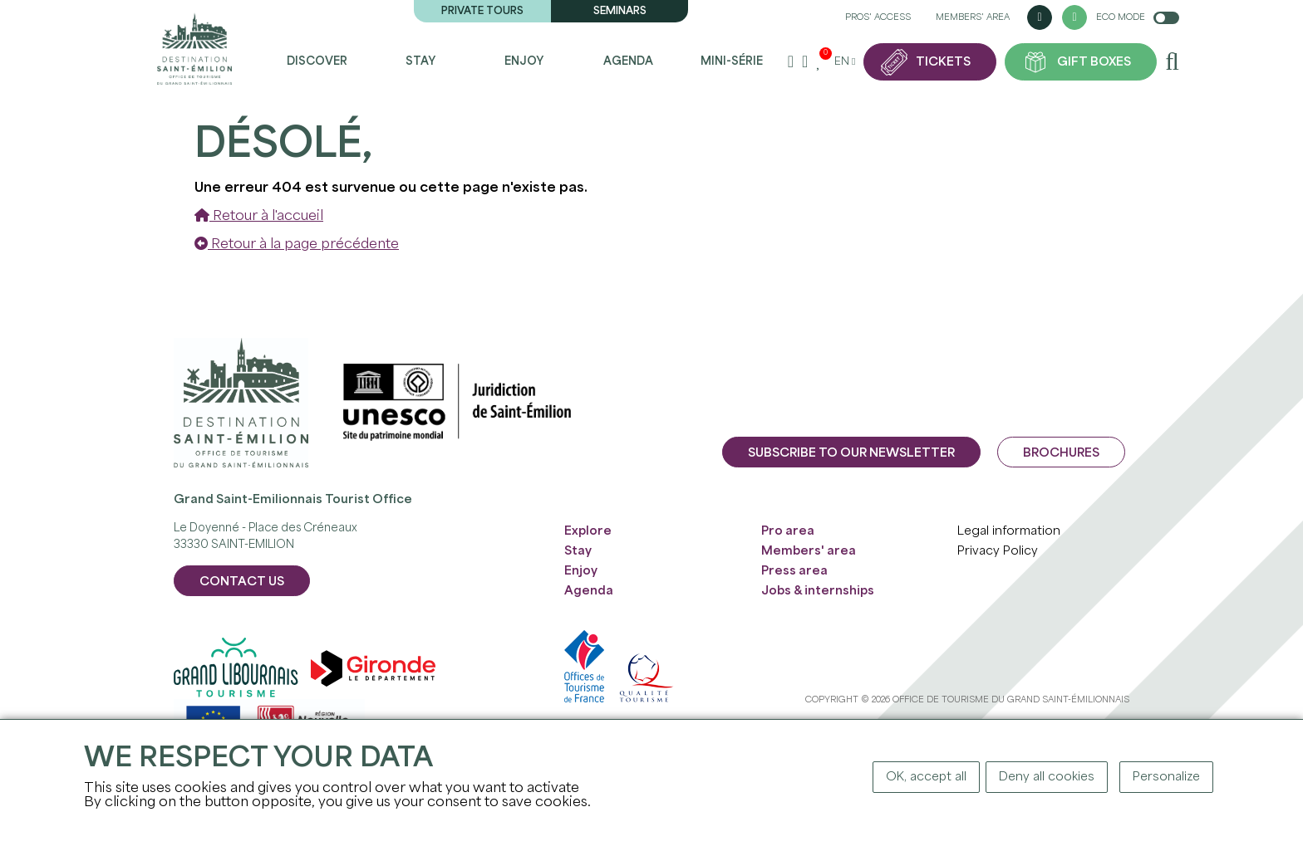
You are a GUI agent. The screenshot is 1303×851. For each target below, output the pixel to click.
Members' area (973, 17)
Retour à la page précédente (296, 244)
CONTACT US (241, 582)
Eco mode (1137, 18)
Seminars (620, 11)
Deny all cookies (1046, 777)
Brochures (1061, 453)
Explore (588, 531)
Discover (317, 61)
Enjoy (523, 61)
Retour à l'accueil (258, 216)
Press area (794, 571)
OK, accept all (926, 777)
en (844, 61)
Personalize (1166, 777)
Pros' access (878, 17)
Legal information (1008, 531)
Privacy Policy (997, 551)
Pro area (787, 531)
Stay (420, 61)
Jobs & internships (817, 591)
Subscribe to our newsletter (851, 453)
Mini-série (732, 61)
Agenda (628, 61)
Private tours (482, 11)
